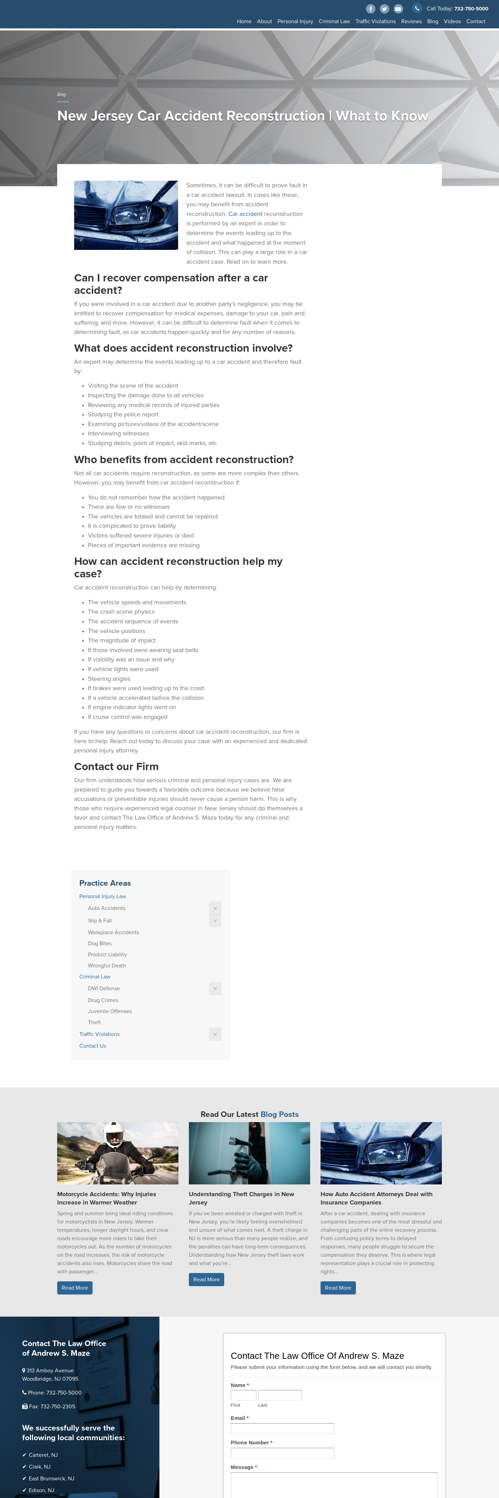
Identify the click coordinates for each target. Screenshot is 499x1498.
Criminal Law (334, 21)
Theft (342, 333)
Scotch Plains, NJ (49, 1352)
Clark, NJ (40, 1258)
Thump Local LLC (121, 1447)
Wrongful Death (355, 276)
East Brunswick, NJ (52, 1269)
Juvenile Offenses (357, 321)
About (264, 21)
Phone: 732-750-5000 (55, 1184)
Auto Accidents (354, 218)
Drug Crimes (351, 310)
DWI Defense (352, 299)
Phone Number (251, 1233)
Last (262, 1196)
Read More (75, 1079)
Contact (475, 21)
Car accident (245, 213)
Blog (432, 21)
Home (244, 21)
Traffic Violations (376, 21)
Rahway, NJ (43, 1328)
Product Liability (355, 265)
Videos (452, 21)
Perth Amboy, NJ (49, 1317)
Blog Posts (280, 906)
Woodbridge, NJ (48, 1364)
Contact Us (340, 356)
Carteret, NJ (43, 1246)
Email (240, 1209)
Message (244, 1258)
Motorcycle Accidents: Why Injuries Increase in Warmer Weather (106, 990)
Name (240, 1176)
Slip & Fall (348, 231)
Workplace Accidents (361, 243)
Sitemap (91, 1459)
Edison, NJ (41, 1281)
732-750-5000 (469, 8)
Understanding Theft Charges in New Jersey (241, 990)
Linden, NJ (42, 1293)
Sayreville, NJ (45, 1340)
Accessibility (70, 1467)
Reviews (411, 21)
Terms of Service (155, 1459)
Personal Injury (295, 21)
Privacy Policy (118, 1459)
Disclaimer (68, 1459)
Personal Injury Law (350, 207)
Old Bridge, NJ (46, 1305)
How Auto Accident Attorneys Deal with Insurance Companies (376, 990)
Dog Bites (347, 254)
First (235, 1196)
